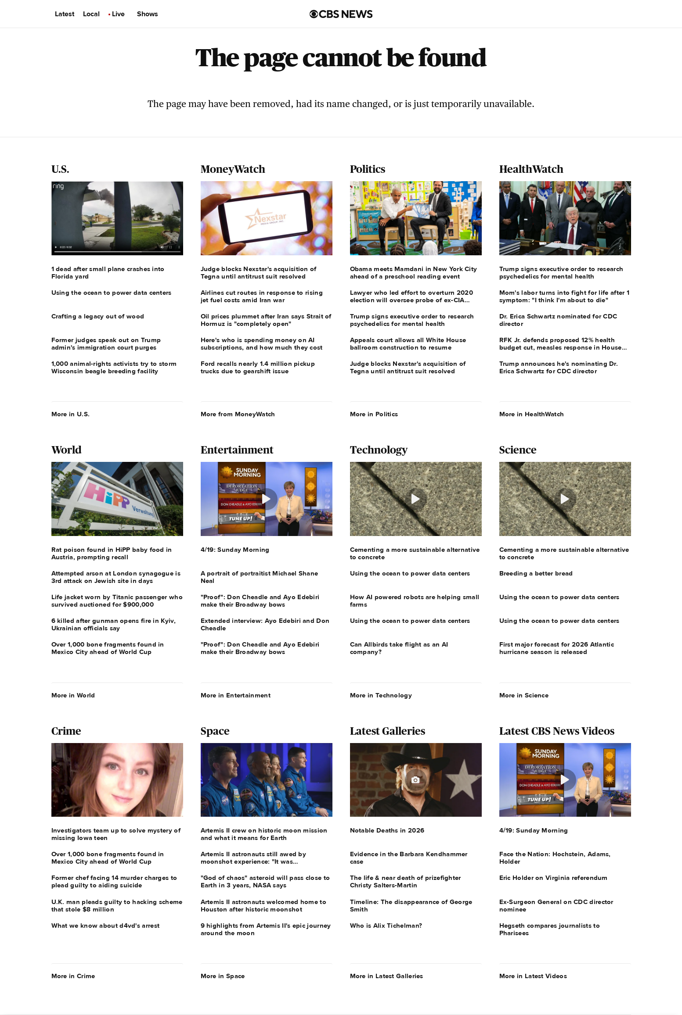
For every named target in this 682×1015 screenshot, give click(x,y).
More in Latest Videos (533, 976)
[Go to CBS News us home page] (341, 14)
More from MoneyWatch (238, 414)
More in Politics (374, 414)
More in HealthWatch (531, 414)
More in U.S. (70, 414)
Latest (64, 14)
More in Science (524, 695)
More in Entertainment (236, 695)
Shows (147, 14)
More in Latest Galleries (386, 976)
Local (91, 14)
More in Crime (73, 976)
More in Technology (381, 695)
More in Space (223, 976)
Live (118, 14)
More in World (73, 695)
